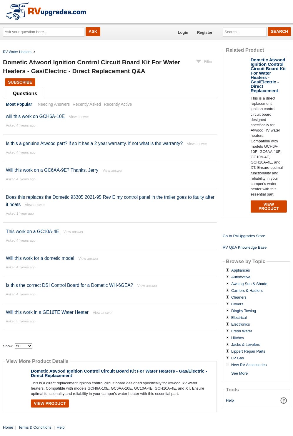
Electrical (239, 318)
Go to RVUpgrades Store (244, 236)
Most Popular (19, 104)
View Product (50, 403)
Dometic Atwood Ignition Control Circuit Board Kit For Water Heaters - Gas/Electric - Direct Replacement (119, 373)
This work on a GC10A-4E (32, 231)
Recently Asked (87, 104)
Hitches (237, 338)
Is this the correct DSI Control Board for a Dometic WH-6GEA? (69, 285)
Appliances (240, 270)
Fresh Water (241, 331)
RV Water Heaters (17, 52)
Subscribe (20, 82)
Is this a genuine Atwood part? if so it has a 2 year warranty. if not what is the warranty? (94, 143)
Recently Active (118, 104)
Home (8, 427)
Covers (237, 304)
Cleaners (239, 297)
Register (204, 32)
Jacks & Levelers (245, 345)
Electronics (240, 324)
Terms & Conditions (34, 427)
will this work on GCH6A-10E (35, 116)
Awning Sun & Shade (249, 284)
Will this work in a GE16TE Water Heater (47, 312)
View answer (79, 117)
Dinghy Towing (243, 311)
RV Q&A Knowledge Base (245, 247)
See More (239, 373)
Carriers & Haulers (247, 291)
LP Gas (237, 358)
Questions (25, 93)
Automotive (240, 277)
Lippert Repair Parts (248, 351)
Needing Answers (54, 104)
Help (230, 400)
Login (183, 32)
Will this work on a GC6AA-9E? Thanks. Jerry (52, 170)
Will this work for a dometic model (40, 258)
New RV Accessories (249, 365)
